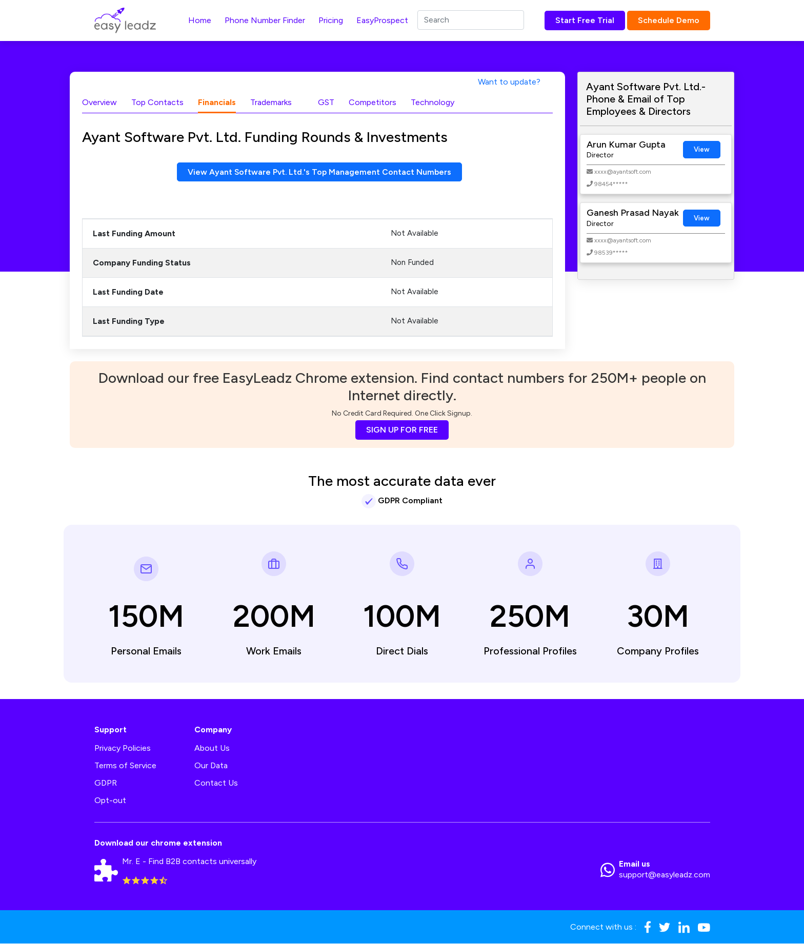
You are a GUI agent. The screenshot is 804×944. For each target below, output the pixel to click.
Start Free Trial (584, 20)
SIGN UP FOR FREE (402, 430)
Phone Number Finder (265, 20)
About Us (212, 748)
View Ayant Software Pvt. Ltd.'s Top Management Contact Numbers (319, 172)
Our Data (211, 766)
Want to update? (509, 82)
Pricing (330, 20)
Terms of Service (125, 766)
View (702, 149)
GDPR (105, 783)
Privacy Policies (122, 748)
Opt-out (110, 801)
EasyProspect (382, 20)
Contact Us (216, 783)
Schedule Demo (668, 20)
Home (199, 20)
